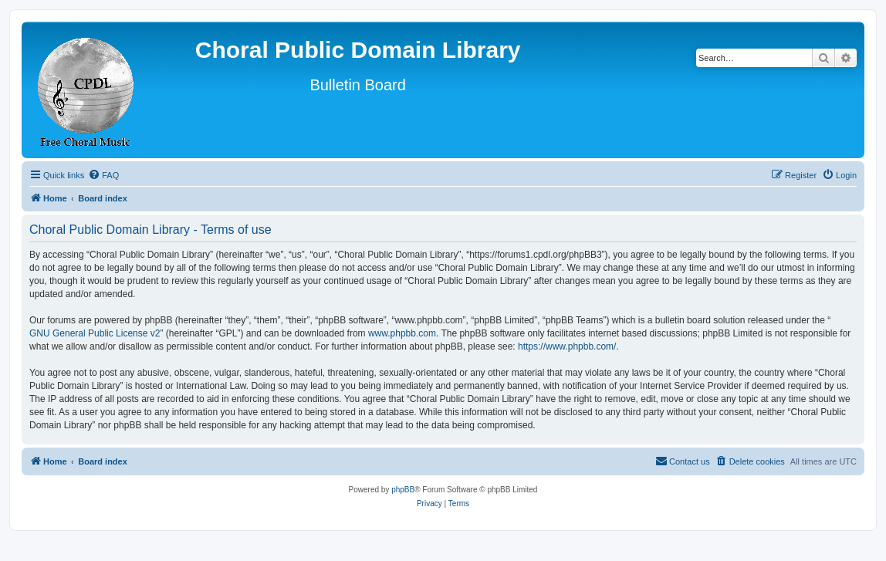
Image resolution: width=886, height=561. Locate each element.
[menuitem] (103, 175)
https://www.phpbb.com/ (567, 346)
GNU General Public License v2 (94, 333)
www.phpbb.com (402, 333)
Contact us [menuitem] (682, 460)
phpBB (402, 489)
